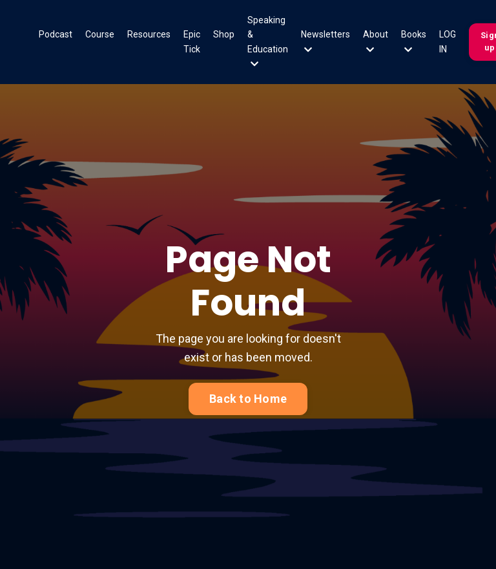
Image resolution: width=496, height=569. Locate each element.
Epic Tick (191, 41)
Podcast (55, 34)
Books (413, 41)
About (375, 41)
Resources (148, 34)
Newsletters (325, 41)
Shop (223, 34)
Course (99, 34)
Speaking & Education (267, 42)
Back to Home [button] (248, 398)
